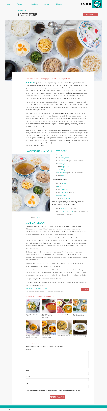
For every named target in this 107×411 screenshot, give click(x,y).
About (46, 4)
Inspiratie (34, 4)
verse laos (64, 161)
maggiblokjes (65, 167)
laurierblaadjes (61, 170)
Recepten (21, 4)
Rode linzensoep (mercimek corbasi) (47, 336)
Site (27, 383)
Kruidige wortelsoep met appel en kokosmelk (32, 336)
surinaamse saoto (59, 291)
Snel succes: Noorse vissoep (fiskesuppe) (78, 315)
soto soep (43, 291)
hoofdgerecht (30, 289)
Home (8, 4)
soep (39, 289)
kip (36, 289)
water (62, 176)
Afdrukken (84, 289)
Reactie (28, 349)
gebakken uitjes (61, 195)
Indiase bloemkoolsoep (63, 336)
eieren (59, 186)
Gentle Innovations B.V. (85, 409)
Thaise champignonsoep (79, 336)
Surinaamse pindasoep (63, 314)
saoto (33, 291)
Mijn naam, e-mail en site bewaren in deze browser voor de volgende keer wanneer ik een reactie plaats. (54, 390)
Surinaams (44, 289)
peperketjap (28, 291)
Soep (25, 10)
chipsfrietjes (65, 189)
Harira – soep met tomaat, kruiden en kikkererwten (47, 316)
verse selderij (66, 198)
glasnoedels (65, 192)
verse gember (65, 158)
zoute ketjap (64, 208)
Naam (28, 370)
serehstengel (61, 164)
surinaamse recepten (50, 291)
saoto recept (37, 291)
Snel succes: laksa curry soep (32, 315)
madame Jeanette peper (66, 211)
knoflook (38, 217)
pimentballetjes (62, 173)
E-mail (28, 377)
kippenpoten (61, 155)
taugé (64, 183)
